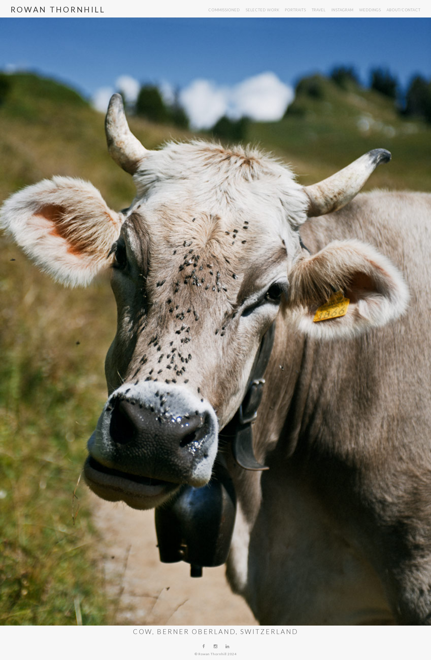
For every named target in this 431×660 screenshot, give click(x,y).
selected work (263, 10)
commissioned (224, 10)
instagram (343, 10)
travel (319, 10)
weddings (370, 10)
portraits (295, 10)
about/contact (404, 10)
